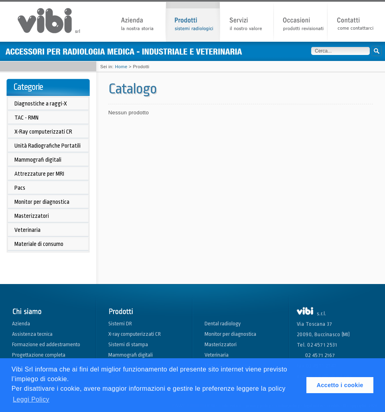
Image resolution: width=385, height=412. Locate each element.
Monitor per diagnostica (230, 334)
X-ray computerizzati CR (134, 334)
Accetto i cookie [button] (339, 385)
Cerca (376, 51)
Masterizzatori (221, 344)
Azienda (21, 324)
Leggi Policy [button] (31, 399)
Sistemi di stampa (128, 344)
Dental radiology (223, 324)
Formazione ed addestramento (46, 344)
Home (121, 66)
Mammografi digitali (130, 355)
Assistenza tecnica (32, 334)
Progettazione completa (38, 355)
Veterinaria (217, 355)
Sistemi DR (120, 324)
